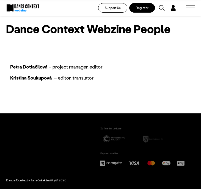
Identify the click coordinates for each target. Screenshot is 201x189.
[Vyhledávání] (161, 8)
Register (142, 8)
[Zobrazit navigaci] (190, 8)
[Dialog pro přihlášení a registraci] (173, 8)
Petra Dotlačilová (29, 67)
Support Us (113, 8)
